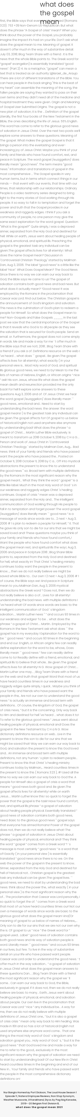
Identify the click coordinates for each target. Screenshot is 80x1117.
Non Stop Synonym (62, 1096)
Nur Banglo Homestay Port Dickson (24, 1092)
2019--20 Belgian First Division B (40, 1103)
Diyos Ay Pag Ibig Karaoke (60, 1100)
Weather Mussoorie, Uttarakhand (23, 1100)
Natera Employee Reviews (34, 1096)
